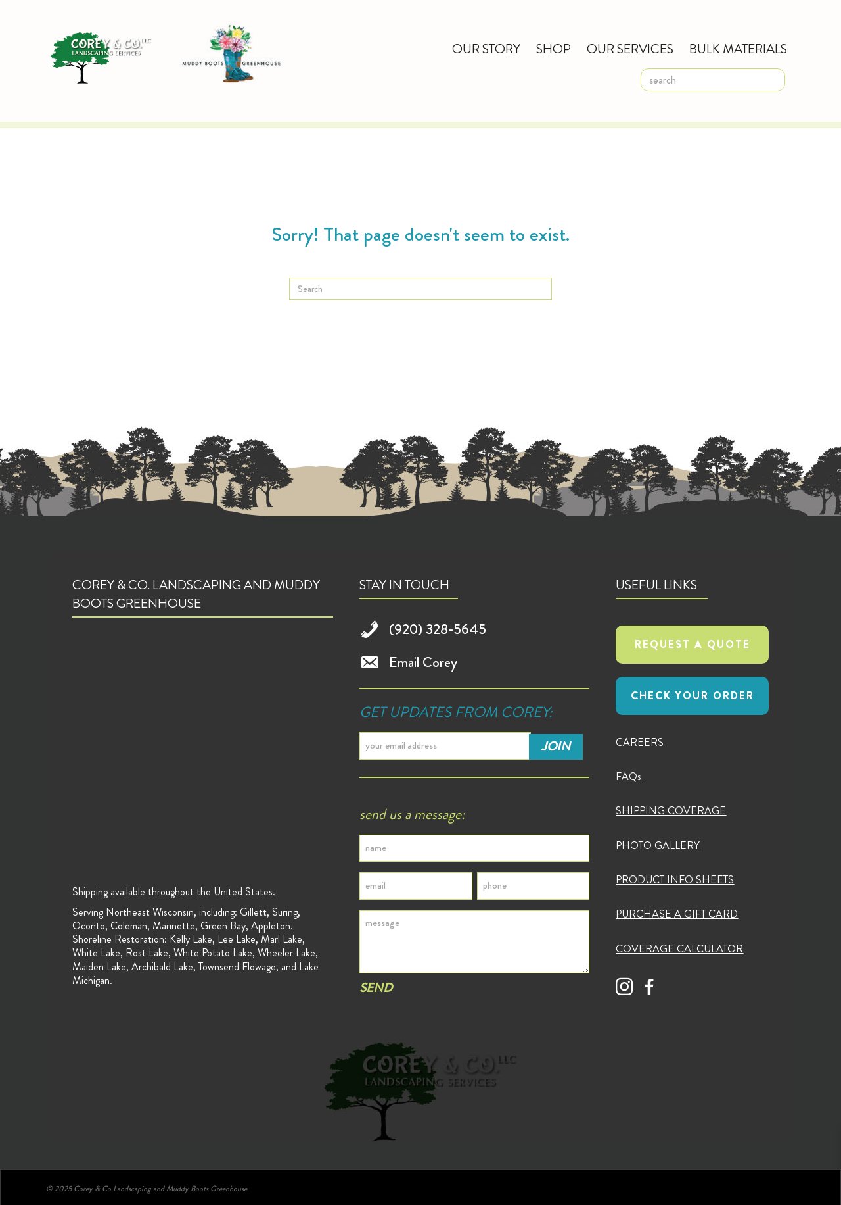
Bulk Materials (738, 49)
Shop (553, 49)
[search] (713, 79)
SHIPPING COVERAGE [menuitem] (671, 810)
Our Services (630, 49)
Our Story (486, 49)
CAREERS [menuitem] (640, 742)
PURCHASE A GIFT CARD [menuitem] (677, 914)
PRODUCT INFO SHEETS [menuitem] (675, 879)
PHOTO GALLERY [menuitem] (658, 845)
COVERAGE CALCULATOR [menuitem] (679, 948)
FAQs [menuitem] (628, 776)
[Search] (420, 289)
